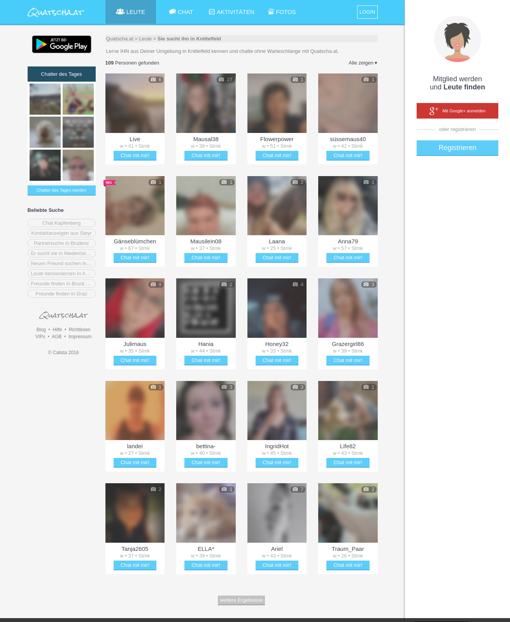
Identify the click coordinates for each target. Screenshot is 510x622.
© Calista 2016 (63, 352)
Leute (145, 39)
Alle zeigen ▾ (363, 63)
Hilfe (57, 329)
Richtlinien (79, 329)
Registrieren (457, 148)
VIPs (40, 336)
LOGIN (367, 12)
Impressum (79, 336)
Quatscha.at (119, 39)
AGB (56, 336)
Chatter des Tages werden (61, 190)
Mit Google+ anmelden (457, 111)
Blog (41, 329)
